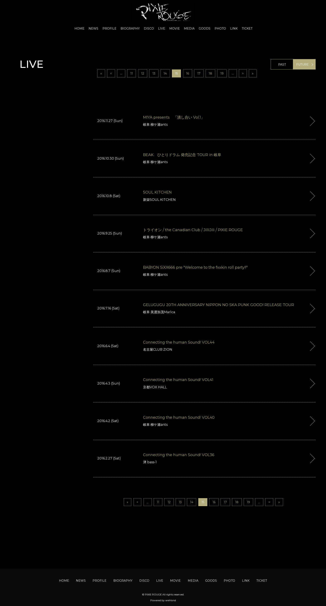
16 (187, 73)
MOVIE (174, 28)
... (121, 73)
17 (198, 73)
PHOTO (220, 28)
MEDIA (189, 28)
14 (165, 73)
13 (153, 73)
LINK (234, 28)
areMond (170, 600)
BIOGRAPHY (130, 28)
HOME (79, 28)
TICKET (247, 28)
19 (222, 73)
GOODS (204, 28)
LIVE (161, 28)
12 (142, 73)
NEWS (93, 28)
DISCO (149, 28)
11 (131, 73)
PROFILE (109, 28)
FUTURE (302, 64)
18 (210, 73)
